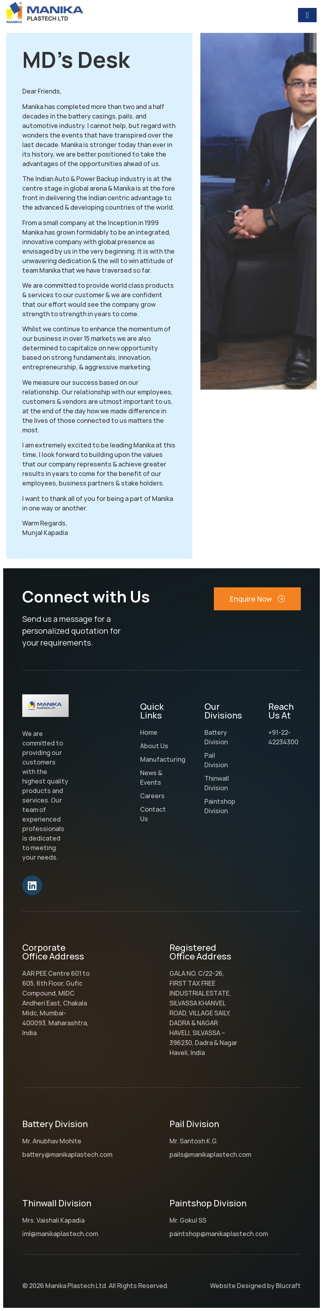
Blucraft (288, 1285)
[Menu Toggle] (307, 15)
